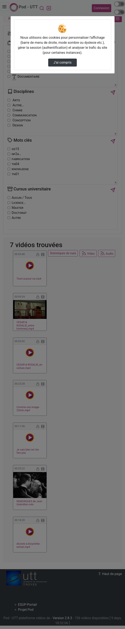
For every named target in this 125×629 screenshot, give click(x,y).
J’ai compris (62, 62)
